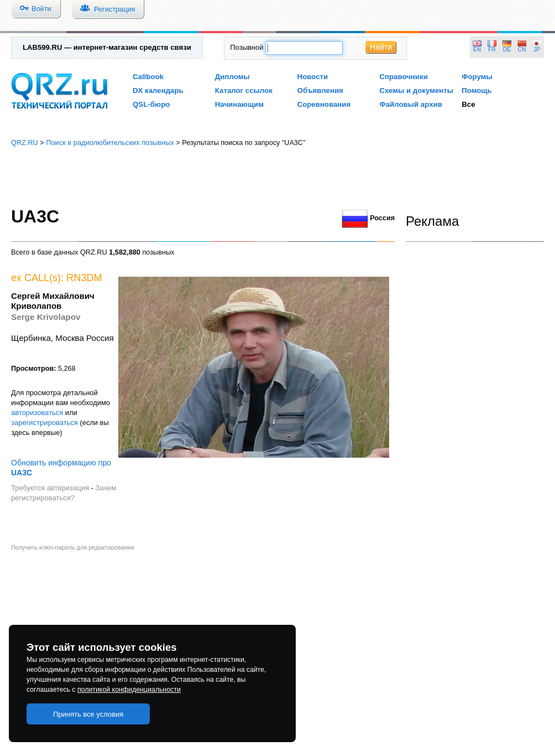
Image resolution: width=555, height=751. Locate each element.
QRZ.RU (24, 142)
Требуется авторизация (50, 488)
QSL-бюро (151, 104)
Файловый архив (410, 104)
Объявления (320, 90)
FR (492, 49)
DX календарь (158, 90)
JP (536, 49)
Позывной (246, 47)
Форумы (477, 76)
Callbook (148, 76)
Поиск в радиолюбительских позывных (110, 142)
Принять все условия (88, 714)
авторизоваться (37, 412)
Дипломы (232, 76)
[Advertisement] (278, 177)
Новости (312, 76)
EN (477, 49)
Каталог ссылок (244, 90)
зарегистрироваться (44, 422)
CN (522, 49)
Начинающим (239, 104)
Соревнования (324, 104)
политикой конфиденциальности (129, 689)
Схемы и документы (416, 90)
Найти (381, 47)
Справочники (403, 76)
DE (507, 49)
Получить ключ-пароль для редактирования (72, 547)
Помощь (477, 90)
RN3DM (84, 277)
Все (468, 104)
